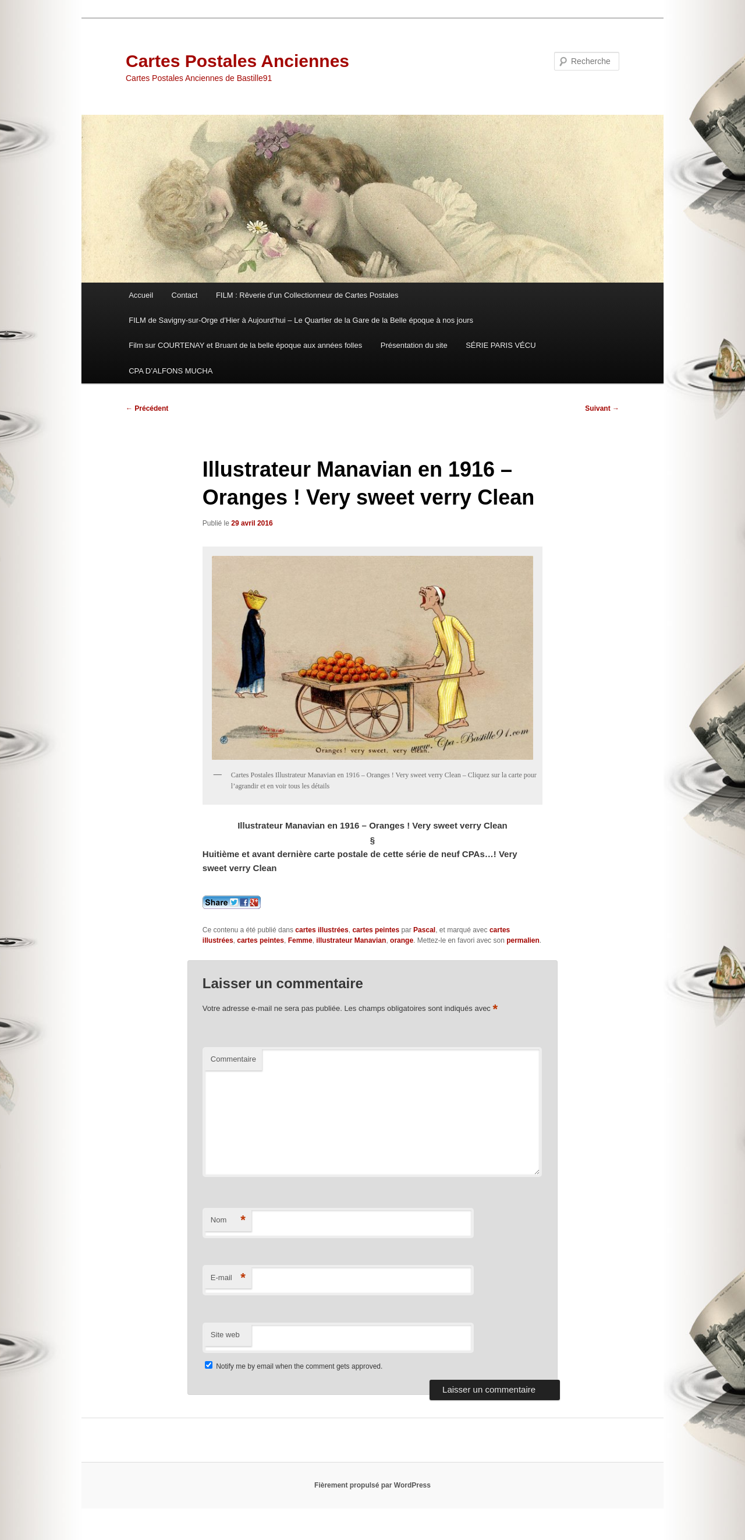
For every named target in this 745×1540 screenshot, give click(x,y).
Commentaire (233, 1059)
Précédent (147, 408)
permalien (523, 940)
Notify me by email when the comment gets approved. (293, 1366)
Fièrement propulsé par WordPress (372, 1485)
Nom (228, 1220)
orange (401, 940)
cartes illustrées (321, 930)
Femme (300, 940)
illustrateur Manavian (351, 940)
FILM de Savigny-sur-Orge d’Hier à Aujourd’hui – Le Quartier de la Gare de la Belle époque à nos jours (301, 320)
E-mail (228, 1278)
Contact (185, 295)
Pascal (424, 930)
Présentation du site (414, 345)
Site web (225, 1334)
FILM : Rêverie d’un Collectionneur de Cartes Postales (307, 295)
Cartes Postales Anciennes (237, 61)
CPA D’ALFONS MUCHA (170, 371)
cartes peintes (375, 930)
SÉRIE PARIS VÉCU (500, 345)
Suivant (602, 408)
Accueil (141, 295)
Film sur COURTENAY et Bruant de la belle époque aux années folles (245, 345)
